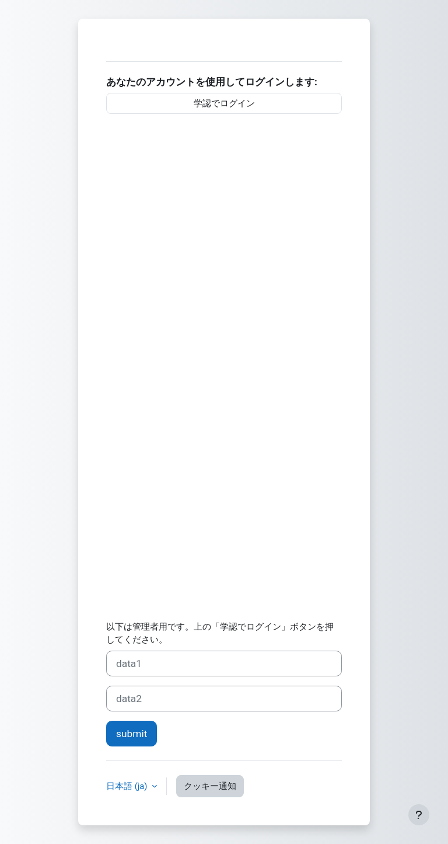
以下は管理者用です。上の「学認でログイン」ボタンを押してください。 (220, 633)
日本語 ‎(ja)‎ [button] (127, 786)
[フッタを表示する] (418, 814)
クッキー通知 (210, 786)
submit (131, 733)
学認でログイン (224, 103)
